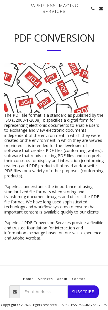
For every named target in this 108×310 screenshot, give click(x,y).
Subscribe (83, 291)
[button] (6, 8)
